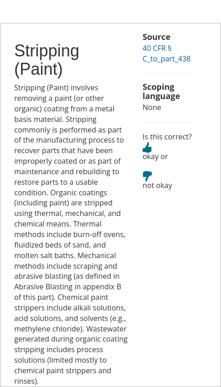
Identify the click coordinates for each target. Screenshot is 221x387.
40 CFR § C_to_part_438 (167, 53)
